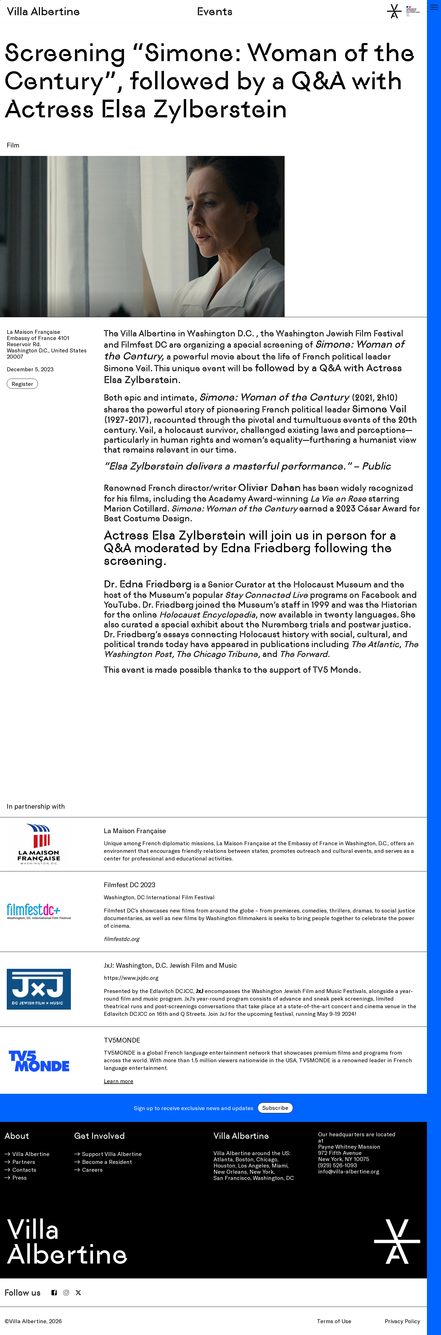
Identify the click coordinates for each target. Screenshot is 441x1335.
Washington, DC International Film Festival (159, 897)
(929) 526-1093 (337, 1165)
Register (22, 383)
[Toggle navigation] (434, 7)
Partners (23, 1161)
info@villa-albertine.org (348, 1171)
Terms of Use (334, 1321)
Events (215, 11)
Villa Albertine (43, 11)
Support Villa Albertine (112, 1153)
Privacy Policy (402, 1321)
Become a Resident (107, 1161)
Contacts (24, 1169)
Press (19, 1177)
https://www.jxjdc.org (132, 977)
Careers (92, 1169)
